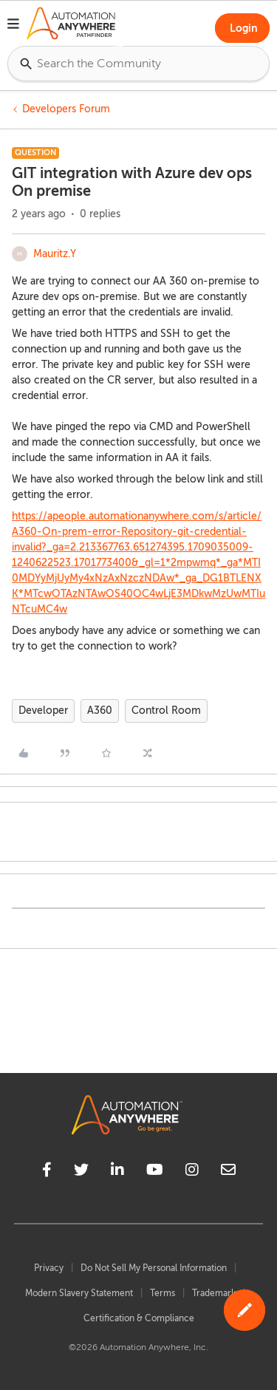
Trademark (214, 1293)
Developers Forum (66, 109)
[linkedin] (117, 1172)
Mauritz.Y (54, 253)
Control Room (166, 710)
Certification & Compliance (138, 1318)
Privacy (49, 1268)
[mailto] (228, 1172)
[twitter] (81, 1172)
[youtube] (154, 1172)
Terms (162, 1293)
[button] (13, 26)
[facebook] (47, 1172)
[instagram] (192, 1172)
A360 (99, 710)
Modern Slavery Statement (79, 1293)
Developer (43, 710)
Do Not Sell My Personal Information (154, 1268)
